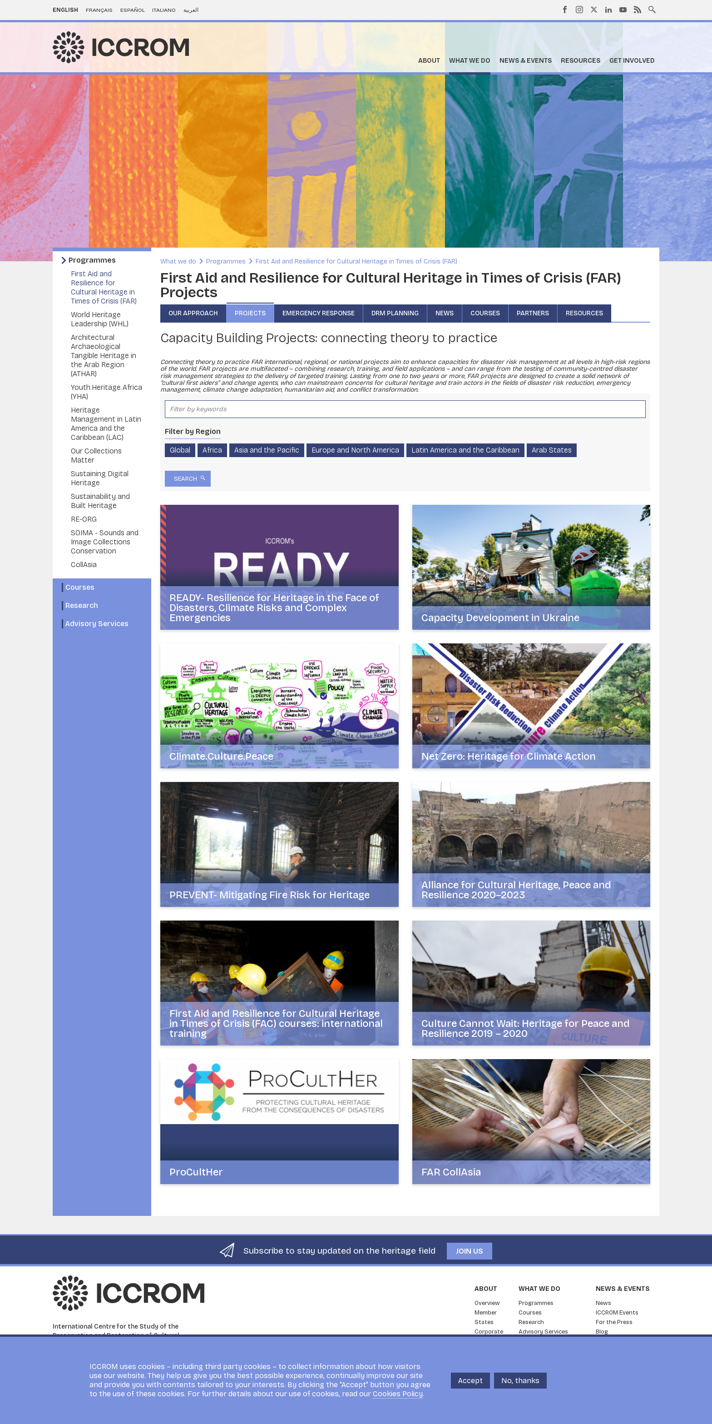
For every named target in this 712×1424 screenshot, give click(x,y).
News (444, 313)
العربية (190, 10)
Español (132, 10)
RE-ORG (84, 519)
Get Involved (632, 61)
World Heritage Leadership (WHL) (100, 319)
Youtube (623, 9)
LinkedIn (608, 9)
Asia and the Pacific (266, 450)
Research (81, 605)
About (429, 61)
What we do (469, 61)
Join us (469, 1251)
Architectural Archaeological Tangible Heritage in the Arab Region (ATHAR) (103, 355)
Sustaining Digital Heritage (100, 478)
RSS (637, 9)
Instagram (579, 9)
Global (180, 450)
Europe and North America (355, 450)
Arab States (552, 450)
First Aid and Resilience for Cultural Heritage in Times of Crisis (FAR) (104, 287)
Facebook (565, 9)
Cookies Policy (398, 1393)
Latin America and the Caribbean (465, 450)
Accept (470, 1380)
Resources (580, 61)
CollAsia (84, 564)
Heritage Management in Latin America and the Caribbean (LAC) (106, 424)
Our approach (193, 313)
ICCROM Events (617, 1312)
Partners (533, 313)
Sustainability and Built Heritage (100, 501)
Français (99, 10)
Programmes (92, 260)
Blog (602, 1331)
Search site (652, 8)
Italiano (164, 10)
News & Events (525, 61)
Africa (212, 450)
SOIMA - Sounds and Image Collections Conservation (104, 541)
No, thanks (520, 1380)
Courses (79, 587)
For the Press (614, 1322)
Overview (487, 1303)
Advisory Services (97, 623)
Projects (250, 313)
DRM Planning (395, 313)
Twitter (594, 9)
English (65, 10)
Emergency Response (318, 313)
